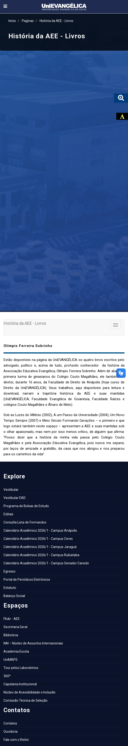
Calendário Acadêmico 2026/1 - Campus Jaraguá (40, 547)
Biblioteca (11, 635)
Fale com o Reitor (16, 740)
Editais (8, 514)
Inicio (12, 21)
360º (7, 676)
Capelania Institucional (20, 684)
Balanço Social (14, 596)
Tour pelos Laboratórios (21, 668)
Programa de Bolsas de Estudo (26, 506)
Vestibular (11, 489)
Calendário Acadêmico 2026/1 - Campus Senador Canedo (46, 563)
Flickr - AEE (12, 619)
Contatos (10, 723)
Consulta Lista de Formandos (25, 522)
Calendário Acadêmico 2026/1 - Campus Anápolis (40, 530)
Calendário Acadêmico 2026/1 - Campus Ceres (38, 539)
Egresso (9, 571)
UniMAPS (11, 659)
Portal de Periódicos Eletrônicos (27, 579)
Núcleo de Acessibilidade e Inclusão (29, 692)
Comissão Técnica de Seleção (26, 700)
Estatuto (10, 588)
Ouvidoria (11, 731)
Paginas (28, 21)
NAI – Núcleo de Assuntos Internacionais (33, 643)
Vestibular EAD (15, 498)
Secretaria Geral (15, 627)
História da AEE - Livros (56, 21)
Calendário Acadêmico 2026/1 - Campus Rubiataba (41, 555)
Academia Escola (16, 651)
